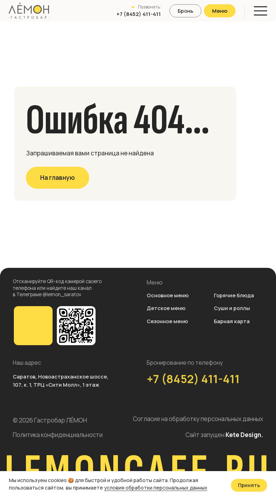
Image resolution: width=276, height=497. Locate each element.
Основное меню (168, 295)
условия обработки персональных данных (155, 487)
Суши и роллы (232, 307)
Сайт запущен (224, 435)
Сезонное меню (167, 321)
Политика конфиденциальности (58, 435)
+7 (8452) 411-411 (193, 378)
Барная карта (232, 321)
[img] (33, 326)
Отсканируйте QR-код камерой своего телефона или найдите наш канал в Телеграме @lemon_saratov (57, 287)
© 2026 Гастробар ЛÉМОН (50, 420)
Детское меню (166, 307)
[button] (185, 10)
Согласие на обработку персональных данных (198, 419)
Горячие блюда (234, 295)
